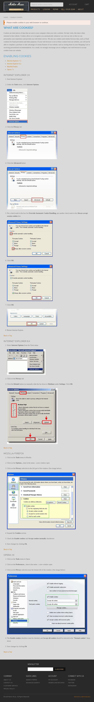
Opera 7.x (10, 69)
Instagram (72, 686)
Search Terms (31, 680)
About (81, 9)
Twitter (71, 683)
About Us (7, 680)
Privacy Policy (9, 689)
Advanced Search (33, 683)
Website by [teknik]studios (82, 697)
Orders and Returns (56, 683)
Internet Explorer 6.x (14, 64)
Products (35, 9)
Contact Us (8, 683)
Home (6, 17)
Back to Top (8, 336)
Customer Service (11, 686)
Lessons (46, 9)
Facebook (71, 680)
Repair (55, 9)
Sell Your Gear (68, 9)
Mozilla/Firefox (12, 67)
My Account (53, 680)
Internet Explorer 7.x (14, 61)
